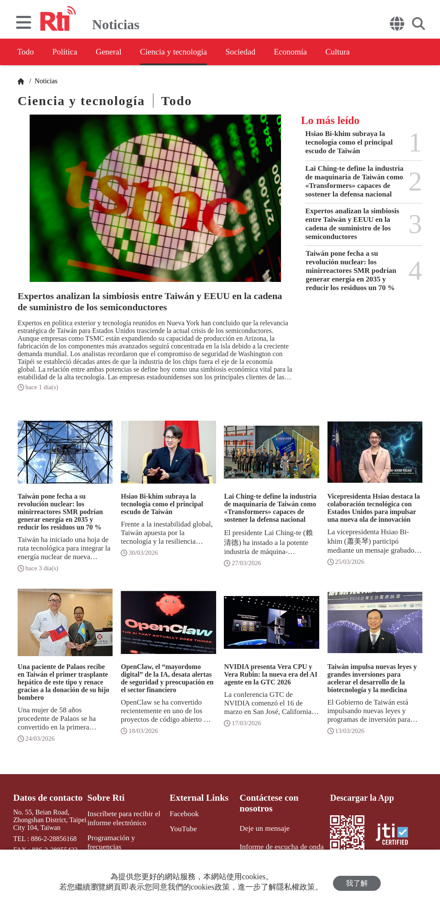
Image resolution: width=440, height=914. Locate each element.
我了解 (357, 882)
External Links (197, 797)
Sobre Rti (104, 797)
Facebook (183, 813)
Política (69, 52)
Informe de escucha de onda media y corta (278, 838)
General (117, 52)
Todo (26, 52)
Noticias (45, 81)
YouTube (182, 827)
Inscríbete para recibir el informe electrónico (120, 817)
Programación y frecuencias (125, 835)
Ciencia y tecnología (188, 52)
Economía (315, 52)
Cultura (367, 52)
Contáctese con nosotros (284, 797)
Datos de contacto (45, 797)
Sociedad (260, 52)
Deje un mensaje (263, 816)
